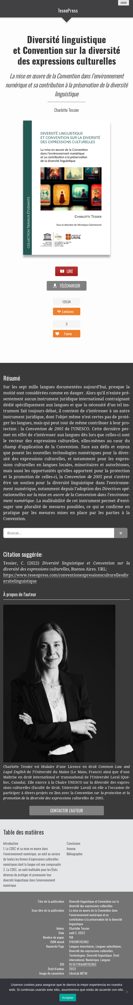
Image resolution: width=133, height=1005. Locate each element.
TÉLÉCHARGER (66, 286)
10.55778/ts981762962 (82, 964)
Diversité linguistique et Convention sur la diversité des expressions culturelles (66, 49)
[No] (126, 991)
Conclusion (73, 843)
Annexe (71, 848)
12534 (66, 301)
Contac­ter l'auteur (66, 811)
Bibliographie (75, 853)
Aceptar (68, 998)
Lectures (68, 311)
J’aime (68, 333)
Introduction (10, 843)
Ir (121, 533)
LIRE (66, 271)
